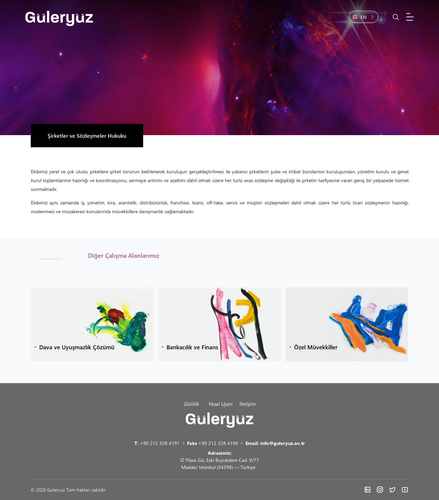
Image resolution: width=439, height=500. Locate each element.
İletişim (247, 403)
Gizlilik (192, 403)
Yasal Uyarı (220, 403)
